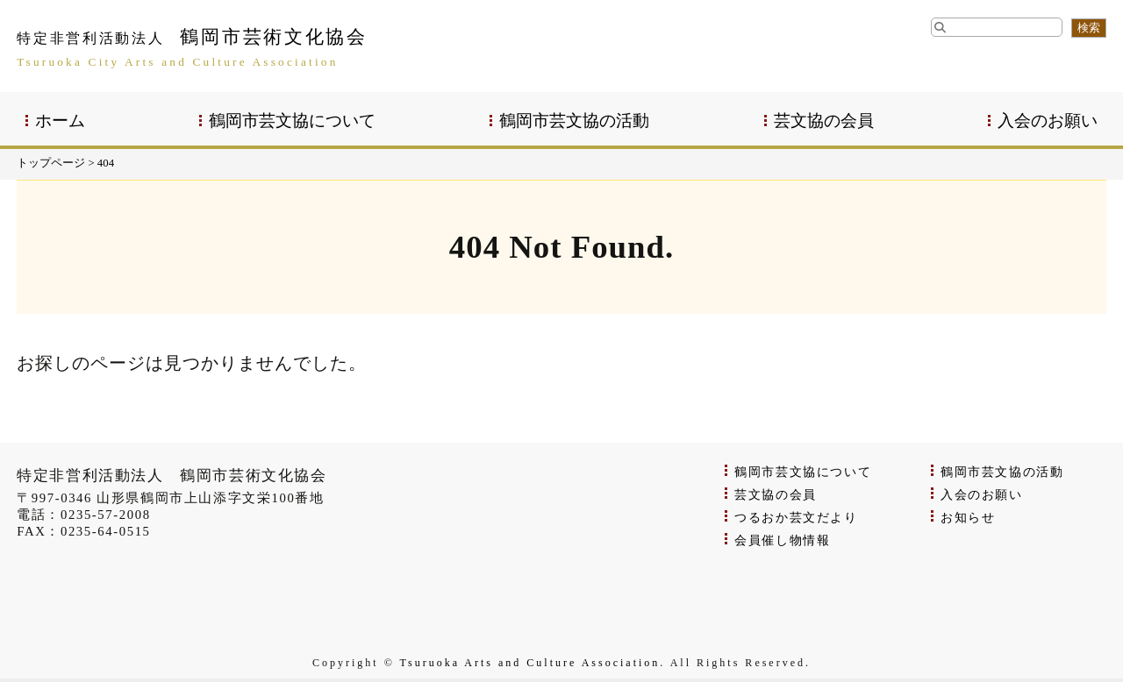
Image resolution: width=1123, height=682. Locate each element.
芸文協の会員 (824, 120)
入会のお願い (1048, 120)
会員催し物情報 (782, 540)
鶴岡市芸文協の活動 (574, 120)
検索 (1088, 27)
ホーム (60, 120)
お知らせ (968, 517)
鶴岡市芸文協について (292, 120)
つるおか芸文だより (795, 517)
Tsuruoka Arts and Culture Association (530, 663)
